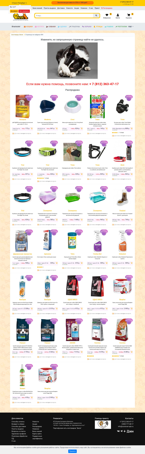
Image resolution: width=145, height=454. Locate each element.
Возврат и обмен (18, 424)
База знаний (37, 8)
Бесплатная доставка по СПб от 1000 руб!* (72, 2)
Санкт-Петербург (20, 3)
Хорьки (86, 27)
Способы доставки (19, 426)
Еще (130, 26)
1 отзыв (121, 132)
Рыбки (108, 27)
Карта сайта (36, 434)
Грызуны (74, 27)
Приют (97, 8)
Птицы (98, 27)
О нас (91, 8)
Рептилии (121, 27)
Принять (72, 451)
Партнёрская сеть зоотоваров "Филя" (67, 428)
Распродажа (106, 8)
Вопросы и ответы (19, 431)
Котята (39, 27)
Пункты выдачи (50, 8)
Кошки (28, 27)
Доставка (61, 8)
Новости (69, 8)
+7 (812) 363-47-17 (126, 422)
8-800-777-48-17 (127, 424)
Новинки (84, 8)
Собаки (51, 27)
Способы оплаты (18, 422)
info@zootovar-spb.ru (125, 426)
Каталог (16, 27)
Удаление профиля (19, 434)
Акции (76, 8)
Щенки (62, 27)
